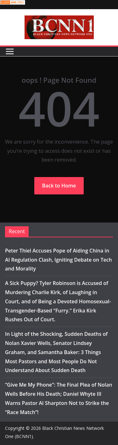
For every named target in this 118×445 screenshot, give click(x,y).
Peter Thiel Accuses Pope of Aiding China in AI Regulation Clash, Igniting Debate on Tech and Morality (58, 259)
